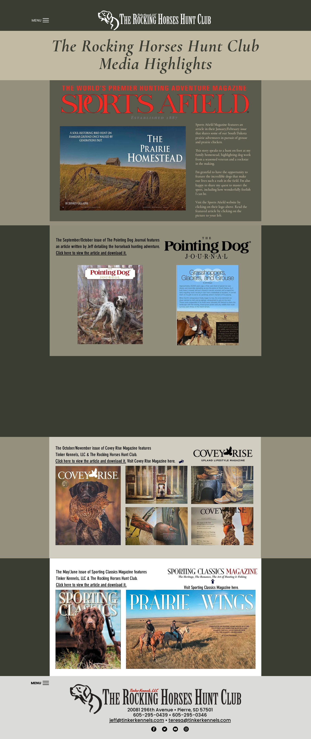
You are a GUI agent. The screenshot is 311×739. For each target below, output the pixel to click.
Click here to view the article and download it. (91, 461)
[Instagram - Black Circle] (186, 729)
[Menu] (40, 20)
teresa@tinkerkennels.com (199, 720)
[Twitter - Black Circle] (164, 729)
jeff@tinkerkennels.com (136, 720)
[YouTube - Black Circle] (175, 729)
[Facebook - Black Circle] (153, 729)
